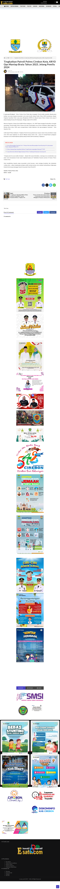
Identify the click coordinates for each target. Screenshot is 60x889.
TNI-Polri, (21, 71)
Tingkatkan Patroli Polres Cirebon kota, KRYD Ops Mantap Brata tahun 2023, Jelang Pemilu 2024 (30, 64)
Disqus (46, 212)
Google (40, 212)
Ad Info (8, 875)
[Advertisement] (30, 26)
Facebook (53, 212)
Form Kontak (9, 872)
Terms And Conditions (11, 863)
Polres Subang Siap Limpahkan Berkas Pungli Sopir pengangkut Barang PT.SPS (26, 149)
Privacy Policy (9, 864)
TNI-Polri (7, 179)
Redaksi (8, 874)
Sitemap (8, 871)
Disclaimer (8, 861)
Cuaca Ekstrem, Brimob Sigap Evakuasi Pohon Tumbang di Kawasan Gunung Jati (26, 151)
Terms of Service (10, 865)
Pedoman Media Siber (11, 867)
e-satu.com (21, 879)
